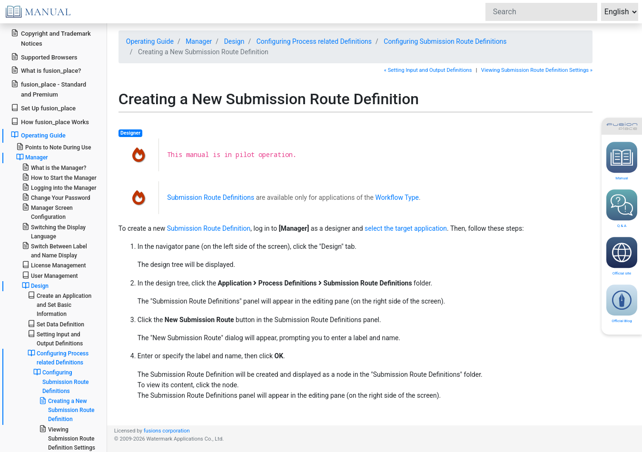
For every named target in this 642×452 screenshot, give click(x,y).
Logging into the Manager (59, 187)
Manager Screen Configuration (47, 211)
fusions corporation (167, 431)
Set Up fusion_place (43, 108)
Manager (32, 157)
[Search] (541, 12)
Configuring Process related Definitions (58, 357)
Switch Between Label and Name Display (54, 250)
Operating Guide (38, 135)
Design (35, 285)
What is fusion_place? (46, 70)
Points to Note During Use (53, 147)
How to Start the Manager (59, 177)
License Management (54, 265)
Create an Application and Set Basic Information (59, 304)
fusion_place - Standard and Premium (48, 89)
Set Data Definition (56, 324)
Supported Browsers (44, 57)
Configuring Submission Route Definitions (61, 381)
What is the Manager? (54, 167)
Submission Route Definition (209, 228)
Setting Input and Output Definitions (55, 338)
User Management (50, 275)
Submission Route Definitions (210, 197)
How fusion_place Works (50, 122)
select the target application (406, 228)
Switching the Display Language (54, 231)
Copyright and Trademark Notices (51, 38)
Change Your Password (56, 197)
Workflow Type (396, 197)
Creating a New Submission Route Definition (67, 410)
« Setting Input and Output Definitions (428, 70)
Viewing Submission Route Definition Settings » (537, 70)
